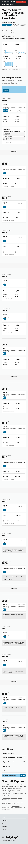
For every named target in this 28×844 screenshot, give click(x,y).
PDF (4, 172)
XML (19, 110)
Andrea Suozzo (6, 798)
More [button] (3, 833)
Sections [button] (4, 820)
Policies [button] (4, 826)
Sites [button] (3, 817)
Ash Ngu (20, 798)
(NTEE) (12, 36)
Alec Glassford (14, 798)
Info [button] (3, 823)
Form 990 (4, 80)
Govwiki (23, 807)
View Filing (5, 110)
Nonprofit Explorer (7, 4)
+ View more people (7, 142)
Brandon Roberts (5, 799)
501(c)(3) (11, 32)
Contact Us (6, 90)
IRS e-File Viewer (15, 806)
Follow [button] (4, 829)
